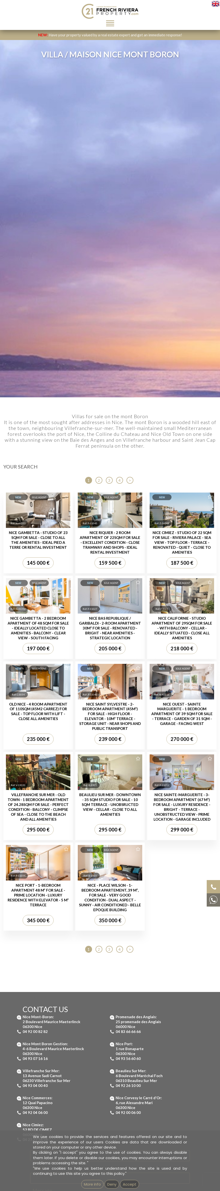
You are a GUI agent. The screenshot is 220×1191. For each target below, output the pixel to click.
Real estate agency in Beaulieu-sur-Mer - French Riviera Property (61, 1006)
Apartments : (144, 864)
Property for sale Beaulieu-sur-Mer (39, 924)
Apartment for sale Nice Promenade (151, 906)
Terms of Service (164, 822)
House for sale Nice (97, 950)
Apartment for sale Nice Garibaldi (149, 900)
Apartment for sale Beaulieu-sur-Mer (152, 874)
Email (38, 727)
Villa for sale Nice (95, 945)
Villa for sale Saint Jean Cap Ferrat (108, 929)
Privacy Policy (131, 822)
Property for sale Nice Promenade (38, 955)
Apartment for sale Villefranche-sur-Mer (155, 890)
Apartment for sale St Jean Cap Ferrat (153, 880)
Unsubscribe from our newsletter (165, 1051)
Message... (43, 750)
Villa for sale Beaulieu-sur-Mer (105, 934)
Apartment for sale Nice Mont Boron (152, 885)
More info (92, 1184)
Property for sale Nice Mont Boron (39, 934)
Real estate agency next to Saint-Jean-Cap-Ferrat (49, 1016)
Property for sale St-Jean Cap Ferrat (40, 929)
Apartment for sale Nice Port (146, 895)
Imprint (111, 1051)
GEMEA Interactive (92, 1051)
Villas (102, 914)
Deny (111, 1184)
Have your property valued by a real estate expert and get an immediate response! (110, 35)
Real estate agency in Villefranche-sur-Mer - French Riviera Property (63, 1011)
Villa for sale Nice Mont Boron (105, 939)
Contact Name (48, 705)
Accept (129, 1184)
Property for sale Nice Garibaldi (36, 950)
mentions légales (129, 1051)
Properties (33, 914)
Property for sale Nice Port (33, 945)
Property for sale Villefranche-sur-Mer (41, 939)
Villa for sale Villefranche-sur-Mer (108, 924)
